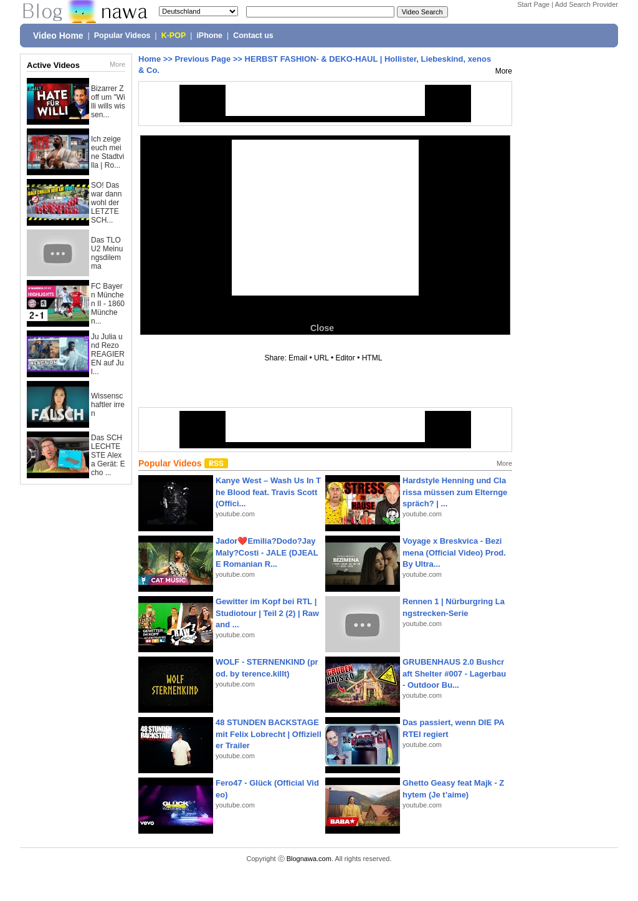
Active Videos (53, 65)
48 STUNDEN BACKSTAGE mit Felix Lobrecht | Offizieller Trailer (268, 733)
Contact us (253, 35)
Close (322, 328)
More (117, 64)
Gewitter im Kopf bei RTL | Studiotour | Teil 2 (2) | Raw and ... (267, 613)
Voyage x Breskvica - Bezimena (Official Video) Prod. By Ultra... (454, 552)
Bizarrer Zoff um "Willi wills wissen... (108, 101)
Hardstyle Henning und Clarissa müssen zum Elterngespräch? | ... (454, 492)
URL (321, 358)
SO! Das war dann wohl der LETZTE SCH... (106, 202)
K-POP (173, 35)
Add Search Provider (587, 4)
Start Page (533, 4)
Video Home (58, 36)
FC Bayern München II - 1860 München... (108, 303)
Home (149, 59)
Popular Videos (122, 35)
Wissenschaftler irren (108, 405)
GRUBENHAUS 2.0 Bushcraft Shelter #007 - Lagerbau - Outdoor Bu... (454, 673)
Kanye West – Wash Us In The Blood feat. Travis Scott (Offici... (268, 492)
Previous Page (203, 59)
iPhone (209, 35)
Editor (345, 358)
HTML (372, 358)
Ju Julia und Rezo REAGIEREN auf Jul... (108, 354)
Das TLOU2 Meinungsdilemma (107, 253)
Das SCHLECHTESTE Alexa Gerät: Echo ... (108, 455)
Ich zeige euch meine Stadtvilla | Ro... (107, 152)
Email (297, 358)
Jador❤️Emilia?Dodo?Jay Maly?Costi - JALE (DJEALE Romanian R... (267, 552)
